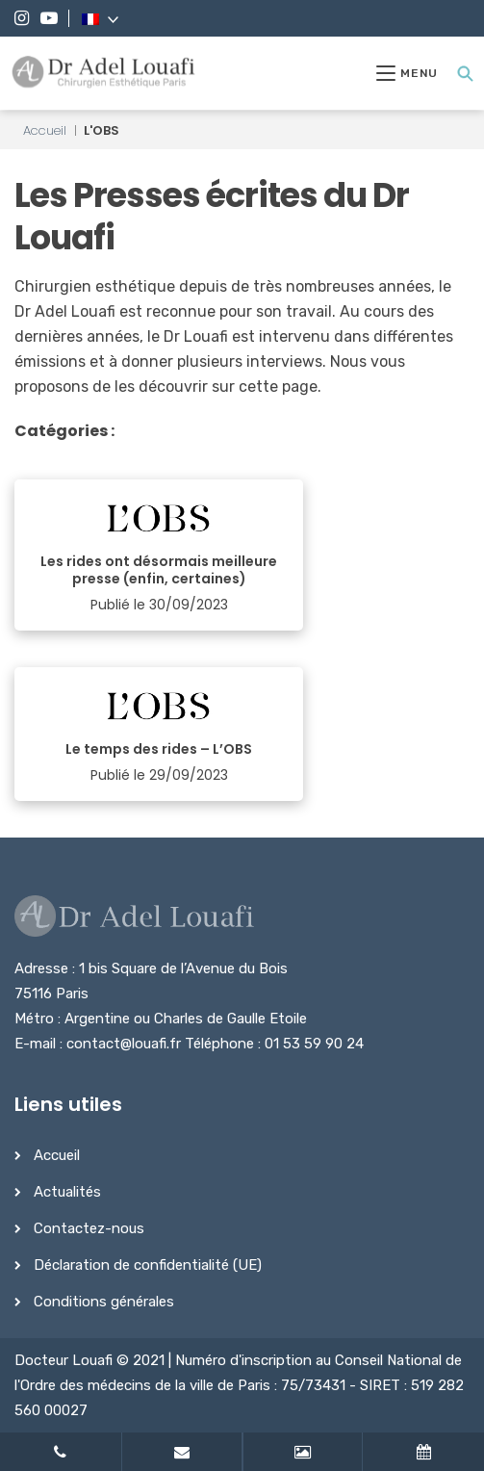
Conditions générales (104, 1301)
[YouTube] (49, 18)
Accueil (44, 130)
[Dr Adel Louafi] (104, 73)
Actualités (67, 1191)
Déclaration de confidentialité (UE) (148, 1265)
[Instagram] (21, 18)
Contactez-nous (89, 1228)
